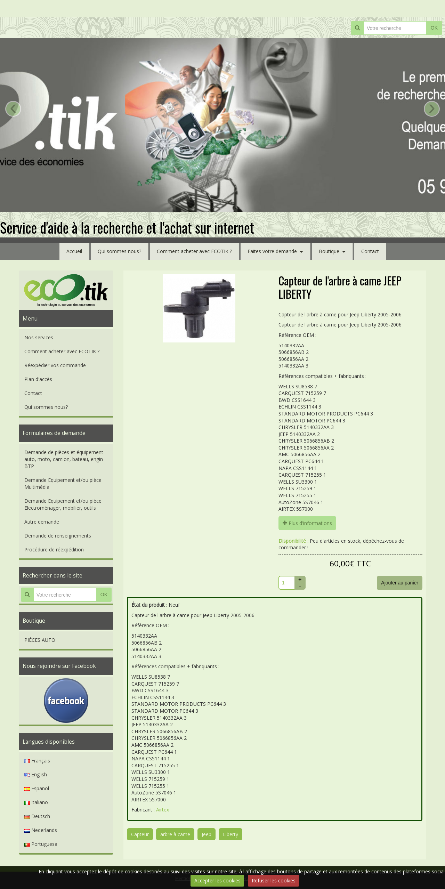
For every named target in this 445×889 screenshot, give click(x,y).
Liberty (230, 834)
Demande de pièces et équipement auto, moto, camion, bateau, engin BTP (63, 459)
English (35, 774)
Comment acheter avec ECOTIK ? (194, 251)
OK (434, 28)
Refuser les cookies (274, 880)
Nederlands (40, 830)
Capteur (140, 834)
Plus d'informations (307, 523)
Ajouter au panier (399, 582)
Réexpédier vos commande (55, 365)
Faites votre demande (272, 251)
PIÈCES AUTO (39, 640)
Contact (370, 251)
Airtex (162, 809)
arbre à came (175, 834)
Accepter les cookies (217, 880)
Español (36, 788)
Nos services (38, 337)
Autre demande (41, 521)
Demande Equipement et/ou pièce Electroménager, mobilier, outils (63, 504)
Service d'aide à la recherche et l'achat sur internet (127, 227)
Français (37, 760)
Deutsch (37, 816)
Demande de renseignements (57, 535)
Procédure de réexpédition (54, 549)
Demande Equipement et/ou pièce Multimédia (63, 483)
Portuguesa (40, 844)
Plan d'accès (38, 379)
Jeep (206, 834)
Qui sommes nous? (119, 251)
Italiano (36, 802)
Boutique (329, 251)
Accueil (74, 251)
